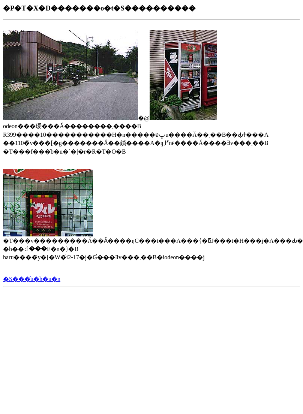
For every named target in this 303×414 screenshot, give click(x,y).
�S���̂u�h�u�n (31, 279)
